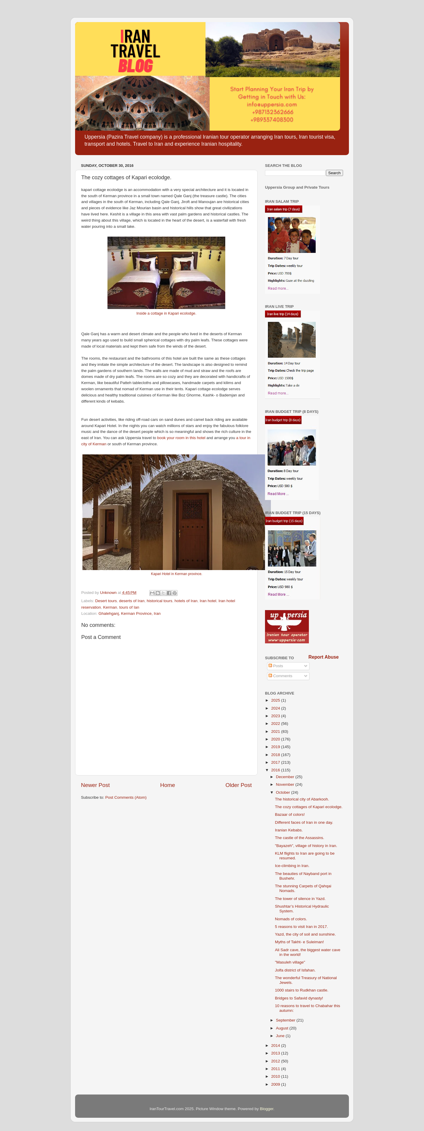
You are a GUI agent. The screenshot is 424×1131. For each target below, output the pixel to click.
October (283, 792)
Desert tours (106, 601)
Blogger (267, 1109)
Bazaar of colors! (290, 814)
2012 (276, 1061)
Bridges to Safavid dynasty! (299, 998)
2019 (276, 747)
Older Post (239, 785)
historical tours (159, 601)
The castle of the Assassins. (299, 838)
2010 (276, 1076)
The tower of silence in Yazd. (300, 898)
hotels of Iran (186, 601)
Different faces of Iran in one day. (304, 822)
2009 (276, 1084)
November (285, 784)
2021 (276, 731)
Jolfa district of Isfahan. (295, 970)
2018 (276, 755)
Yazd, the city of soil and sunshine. (305, 934)
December (285, 777)
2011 (276, 1069)
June (281, 1036)
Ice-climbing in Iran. (292, 865)
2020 (276, 739)
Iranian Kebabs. (289, 830)
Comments (280, 676)
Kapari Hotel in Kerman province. (176, 574)
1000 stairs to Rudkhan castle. (302, 990)
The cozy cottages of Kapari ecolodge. (309, 807)
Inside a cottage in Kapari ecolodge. (166, 313)
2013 (276, 1053)
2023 (276, 716)
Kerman (110, 607)
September (286, 1020)
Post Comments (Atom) (126, 797)
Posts (276, 666)
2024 (276, 708)
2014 (276, 1045)
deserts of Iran (131, 601)
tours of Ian (129, 607)
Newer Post (95, 785)
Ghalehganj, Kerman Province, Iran (130, 613)
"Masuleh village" (290, 962)
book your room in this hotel (181, 438)
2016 (276, 770)
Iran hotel (208, 601)
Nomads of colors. (291, 919)
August (282, 1028)
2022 (276, 723)
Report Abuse (324, 657)
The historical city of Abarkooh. (302, 799)
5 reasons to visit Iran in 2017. (301, 926)
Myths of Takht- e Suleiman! (299, 942)
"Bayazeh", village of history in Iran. (306, 845)
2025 (276, 700)
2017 (276, 762)
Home (167, 785)
